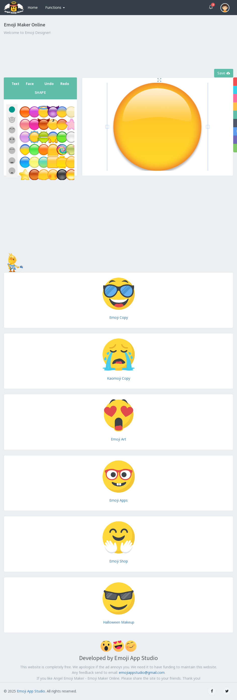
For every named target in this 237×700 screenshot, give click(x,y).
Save (223, 73)
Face (30, 83)
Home (33, 7)
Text (15, 83)
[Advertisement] (118, 52)
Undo (49, 83)
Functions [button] (55, 7)
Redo (64, 83)
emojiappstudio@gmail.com (142, 672)
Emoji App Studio (31, 691)
